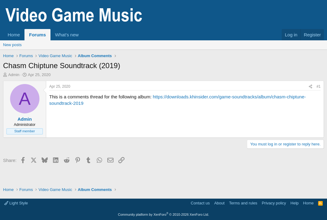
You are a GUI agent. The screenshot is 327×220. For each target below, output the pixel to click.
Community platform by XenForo (163, 214)
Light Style (16, 203)
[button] (83, 34)
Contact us (200, 203)
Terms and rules (243, 203)
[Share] (310, 86)
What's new (67, 34)
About (219, 203)
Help (295, 203)
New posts (12, 44)
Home (14, 34)
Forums (37, 34)
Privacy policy (274, 203)
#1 (319, 86)
